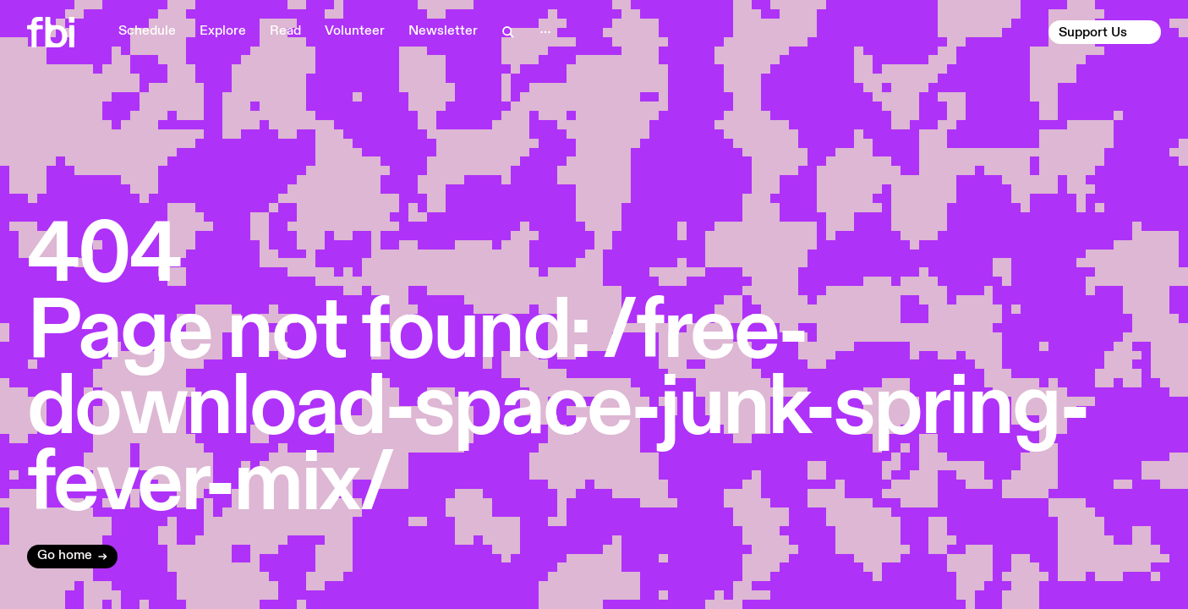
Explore (223, 31)
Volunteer (355, 31)
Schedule (147, 31)
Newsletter (443, 31)
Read (285, 31)
